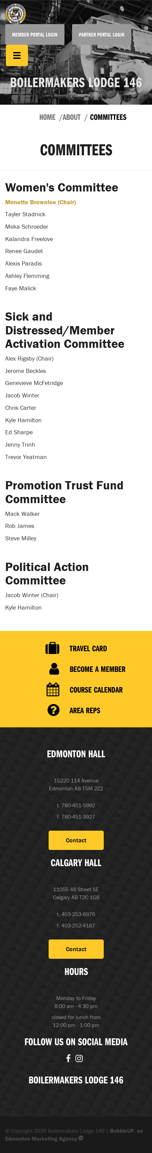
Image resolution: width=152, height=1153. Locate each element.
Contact (76, 840)
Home (47, 117)
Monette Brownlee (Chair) (40, 202)
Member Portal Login (35, 34)
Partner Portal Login (101, 34)
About (72, 117)
